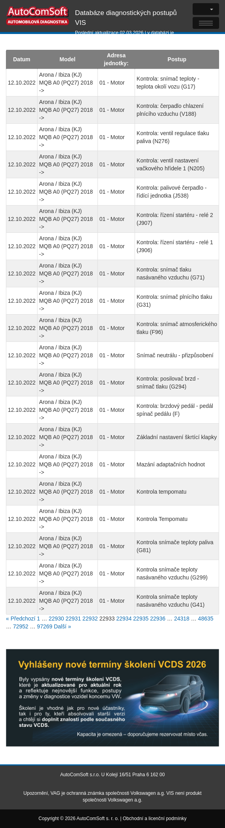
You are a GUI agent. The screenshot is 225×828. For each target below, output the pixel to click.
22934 (124, 618)
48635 (206, 618)
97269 (44, 626)
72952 (20, 626)
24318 (181, 618)
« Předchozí (21, 618)
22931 (73, 618)
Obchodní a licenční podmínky (154, 818)
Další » (62, 626)
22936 (157, 618)
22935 (140, 618)
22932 (90, 618)
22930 (56, 618)
